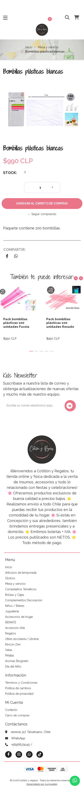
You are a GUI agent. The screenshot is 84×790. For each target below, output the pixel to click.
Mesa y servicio (48, 47)
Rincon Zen (12, 644)
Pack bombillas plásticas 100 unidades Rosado (60, 322)
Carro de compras (17, 715)
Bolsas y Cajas (14, 594)
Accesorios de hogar (19, 616)
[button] (65, 17)
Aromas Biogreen (16, 661)
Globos (10, 578)
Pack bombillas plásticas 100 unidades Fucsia (16, 322)
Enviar (69, 406)
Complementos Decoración (23, 600)
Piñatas (9, 655)
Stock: (10, 173)
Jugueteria (12, 611)
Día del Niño (13, 666)
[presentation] (76, 278)
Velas (8, 650)
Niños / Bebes (14, 605)
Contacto (11, 709)
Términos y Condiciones (21, 682)
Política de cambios (18, 688)
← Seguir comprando (42, 214)
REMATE (10, 622)
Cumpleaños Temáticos (20, 589)
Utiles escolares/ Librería (22, 639)
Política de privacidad (19, 693)
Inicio (28, 47)
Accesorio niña (15, 628)
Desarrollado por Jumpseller (41, 784)
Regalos (10, 633)
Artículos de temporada (20, 572)
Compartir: (14, 249)
